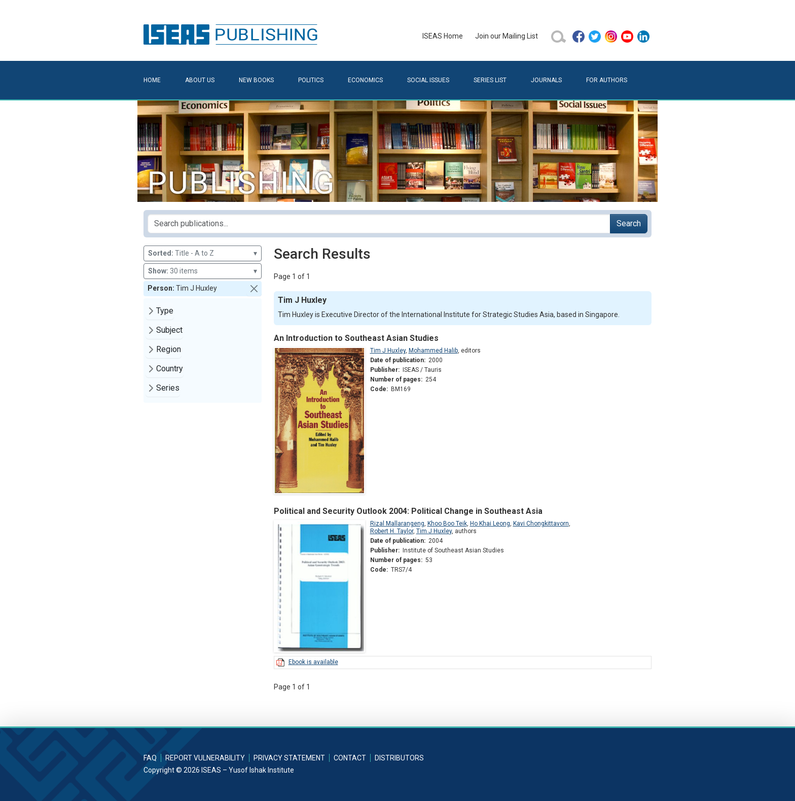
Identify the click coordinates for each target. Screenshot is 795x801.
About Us (199, 80)
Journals (546, 80)
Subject (169, 330)
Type (164, 311)
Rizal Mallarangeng (397, 523)
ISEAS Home (442, 36)
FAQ (150, 758)
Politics (310, 80)
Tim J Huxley (388, 350)
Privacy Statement (289, 758)
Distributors (399, 758)
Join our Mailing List (506, 36)
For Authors (606, 80)
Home (152, 80)
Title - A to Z (202, 253)
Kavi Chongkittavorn (541, 523)
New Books (256, 80)
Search (629, 223)
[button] (254, 288)
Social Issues (428, 80)
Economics (365, 80)
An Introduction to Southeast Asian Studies (356, 338)
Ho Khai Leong (490, 523)
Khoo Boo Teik (447, 523)
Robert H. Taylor (391, 531)
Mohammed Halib (433, 350)
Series (167, 388)
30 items (202, 271)
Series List (490, 80)
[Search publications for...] (379, 223)
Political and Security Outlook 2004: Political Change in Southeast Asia (408, 511)
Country (169, 368)
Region (168, 349)
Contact (350, 758)
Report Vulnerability (205, 758)
